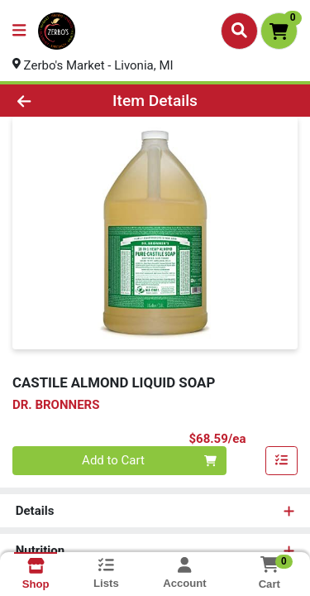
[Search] (239, 30)
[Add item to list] (281, 461)
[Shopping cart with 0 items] (279, 31)
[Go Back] (47, 100)
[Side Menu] (19, 31)
